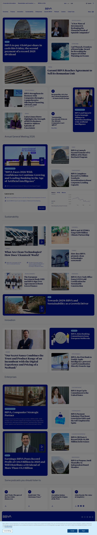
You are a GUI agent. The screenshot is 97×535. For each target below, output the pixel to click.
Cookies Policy (8, 526)
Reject (83, 530)
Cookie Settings (7, 530)
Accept (72, 530)
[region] (48, 528)
